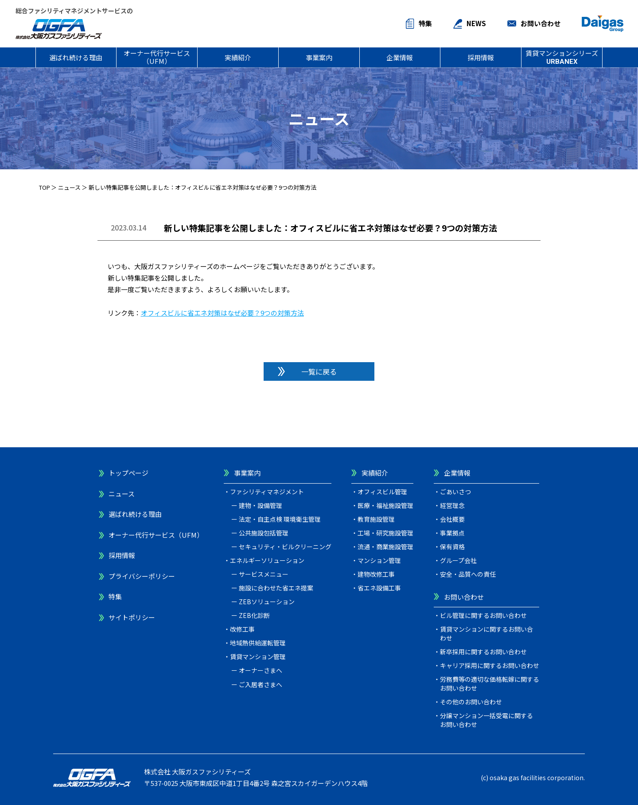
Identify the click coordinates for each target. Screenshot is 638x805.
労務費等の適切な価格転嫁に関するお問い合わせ (489, 683)
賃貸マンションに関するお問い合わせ (486, 633)
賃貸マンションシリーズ (561, 57)
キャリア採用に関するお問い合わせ (489, 665)
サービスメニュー (263, 574)
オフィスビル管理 (382, 491)
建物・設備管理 (260, 505)
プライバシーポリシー (142, 576)
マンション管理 (379, 560)
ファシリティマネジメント (267, 491)
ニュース (69, 187)
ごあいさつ (455, 491)
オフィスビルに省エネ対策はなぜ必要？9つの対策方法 (222, 312)
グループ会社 (458, 560)
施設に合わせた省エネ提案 (276, 587)
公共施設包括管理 (263, 532)
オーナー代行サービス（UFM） (157, 56)
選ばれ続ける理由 (75, 57)
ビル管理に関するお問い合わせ (483, 615)
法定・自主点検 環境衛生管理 (280, 519)
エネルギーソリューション (267, 560)
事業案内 (319, 57)
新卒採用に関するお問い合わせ (483, 651)
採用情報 (480, 57)
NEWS (476, 23)
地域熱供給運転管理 (258, 642)
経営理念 (452, 505)
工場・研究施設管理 (385, 532)
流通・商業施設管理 (385, 546)
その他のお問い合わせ (471, 701)
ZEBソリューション (267, 601)
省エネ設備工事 (379, 587)
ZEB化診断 (254, 615)
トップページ (128, 472)
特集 (425, 23)
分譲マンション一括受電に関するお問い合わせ (486, 720)
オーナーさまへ (260, 670)
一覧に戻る (319, 371)
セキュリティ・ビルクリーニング (285, 546)
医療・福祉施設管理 (385, 505)
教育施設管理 (376, 519)
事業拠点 (452, 532)
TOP (44, 187)
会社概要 (452, 519)
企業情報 (399, 57)
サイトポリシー (132, 617)
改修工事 (242, 629)
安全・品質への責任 (468, 574)
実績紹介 (238, 57)
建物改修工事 (376, 574)
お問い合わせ (540, 23)
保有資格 (452, 546)
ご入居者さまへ (260, 684)
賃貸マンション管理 (258, 656)
